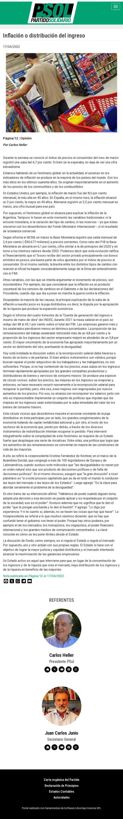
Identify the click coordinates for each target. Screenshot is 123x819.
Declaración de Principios (62, 786)
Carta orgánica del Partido (61, 780)
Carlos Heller (61, 655)
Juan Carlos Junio (61, 733)
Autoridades (62, 797)
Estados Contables (61, 791)
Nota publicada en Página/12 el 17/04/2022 (33, 576)
